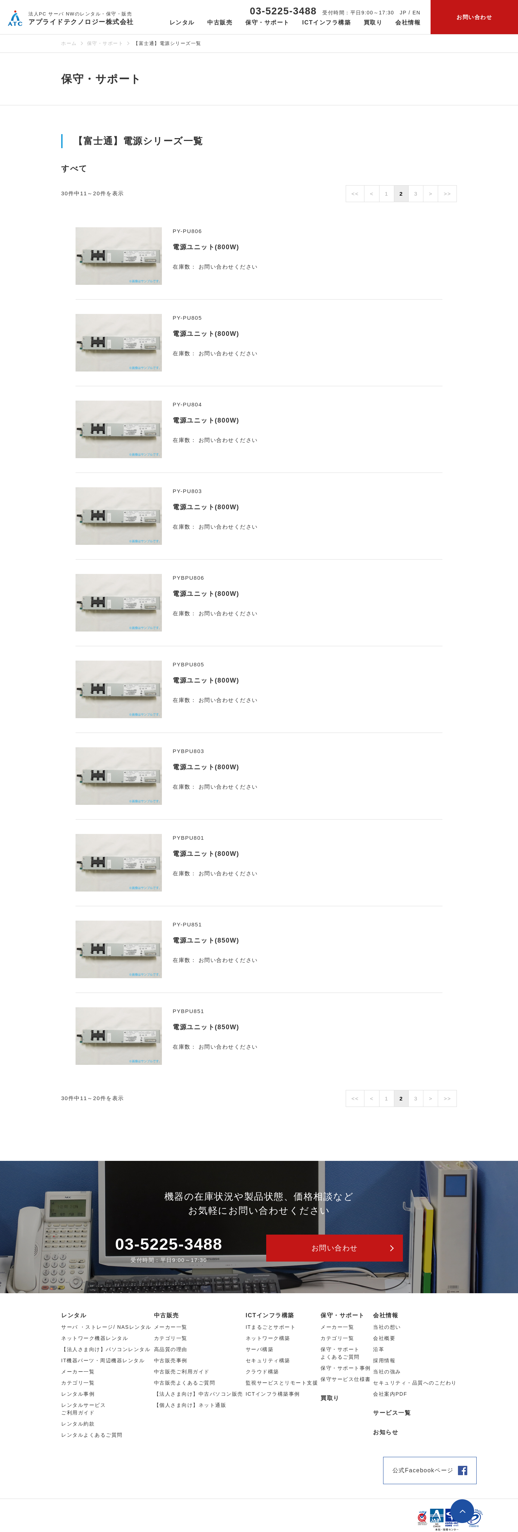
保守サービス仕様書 (346, 1379)
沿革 (378, 1349)
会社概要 (384, 1338)
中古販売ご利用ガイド (182, 1371)
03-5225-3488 (283, 11)
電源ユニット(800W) (206, 247)
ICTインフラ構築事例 (273, 1394)
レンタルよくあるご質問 (92, 1435)
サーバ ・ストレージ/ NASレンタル (106, 1327)
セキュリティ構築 (268, 1360)
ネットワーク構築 (268, 1338)
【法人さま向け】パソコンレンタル (105, 1349)
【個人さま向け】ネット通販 (190, 1405)
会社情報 (385, 1315)
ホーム (69, 43)
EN (417, 12)
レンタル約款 (78, 1424)
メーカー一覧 (337, 1327)
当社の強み (387, 1371)
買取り (373, 22)
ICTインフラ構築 (270, 1315)
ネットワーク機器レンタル (94, 1338)
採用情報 (384, 1360)
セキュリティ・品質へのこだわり (415, 1383)
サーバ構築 (260, 1349)
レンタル (73, 1315)
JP (403, 12)
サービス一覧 (392, 1413)
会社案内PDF (390, 1394)
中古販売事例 (170, 1360)
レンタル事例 (78, 1394)
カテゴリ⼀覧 (78, 1383)
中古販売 (166, 1315)
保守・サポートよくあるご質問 (340, 1353)
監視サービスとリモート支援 (282, 1383)
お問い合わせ (474, 17)
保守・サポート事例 (346, 1368)
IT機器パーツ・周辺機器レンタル (103, 1360)
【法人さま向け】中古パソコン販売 (198, 1394)
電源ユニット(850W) (206, 940)
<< (355, 194)
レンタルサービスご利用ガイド (83, 1408)
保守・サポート (105, 43)
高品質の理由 (170, 1349)
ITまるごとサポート (271, 1327)
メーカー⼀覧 (78, 1371)
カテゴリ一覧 (337, 1338)
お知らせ (385, 1432)
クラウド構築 (262, 1371)
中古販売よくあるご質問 (184, 1383)
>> (447, 194)
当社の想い (387, 1327)
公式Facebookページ (423, 1470)
